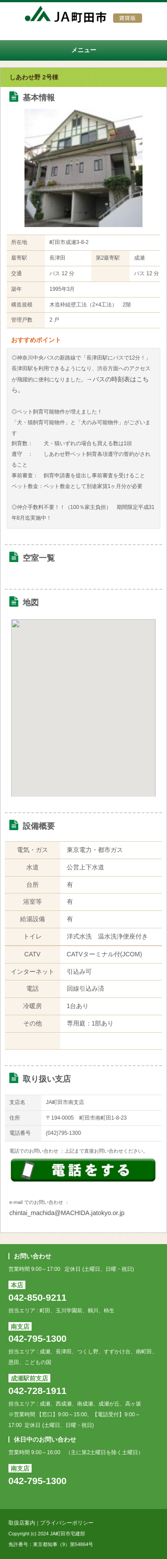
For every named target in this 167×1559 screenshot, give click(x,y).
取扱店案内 (21, 1523)
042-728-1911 (37, 1390)
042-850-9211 (37, 1297)
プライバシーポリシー (67, 1523)
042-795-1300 (37, 1338)
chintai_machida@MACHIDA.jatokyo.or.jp (67, 1212)
